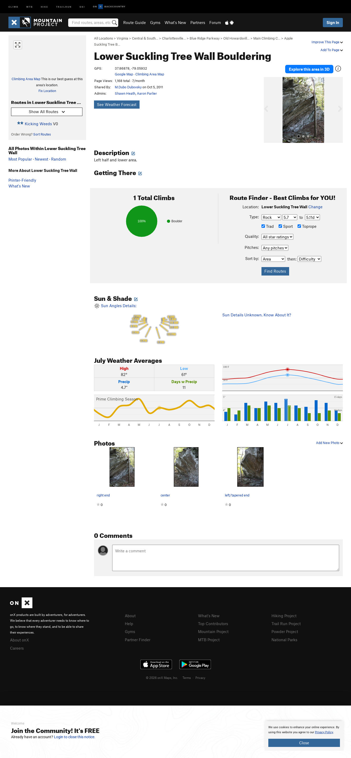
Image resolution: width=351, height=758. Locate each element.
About (130, 614)
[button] (269, 109)
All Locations (103, 38)
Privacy (200, 675)
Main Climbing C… (266, 38)
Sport (286, 225)
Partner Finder (137, 637)
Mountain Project (213, 629)
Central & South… (145, 38)
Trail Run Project (286, 622)
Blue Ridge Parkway (205, 38)
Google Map (124, 74)
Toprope (307, 225)
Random (58, 159)
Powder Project (284, 629)
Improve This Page (327, 42)
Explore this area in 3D (309, 68)
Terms (186, 675)
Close (304, 742)
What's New (175, 22)
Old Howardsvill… (236, 38)
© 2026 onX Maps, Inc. (162, 675)
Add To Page (331, 50)
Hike (44, 6)
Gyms (155, 22)
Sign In (333, 22)
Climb (13, 6)
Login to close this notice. (74, 737)
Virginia (122, 38)
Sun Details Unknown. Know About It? (256, 313)
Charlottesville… (174, 38)
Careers (17, 646)
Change (315, 205)
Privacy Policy (324, 732)
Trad (267, 225)
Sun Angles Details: (154, 323)
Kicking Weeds (38, 123)
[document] (304, 736)
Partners (197, 22)
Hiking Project (283, 614)
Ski (82, 6)
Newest (41, 159)
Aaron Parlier (147, 93)
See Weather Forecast (116, 104)
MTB (29, 6)
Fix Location (47, 91)
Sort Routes (42, 134)
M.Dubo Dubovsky (128, 87)
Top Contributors (213, 622)
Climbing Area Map (26, 79)
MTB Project (209, 637)
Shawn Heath (125, 93)
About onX (19, 638)
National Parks (284, 637)
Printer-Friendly (22, 180)
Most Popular (20, 159)
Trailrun (64, 6)
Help (129, 622)
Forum (215, 22)
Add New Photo (329, 442)
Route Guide (134, 22)
